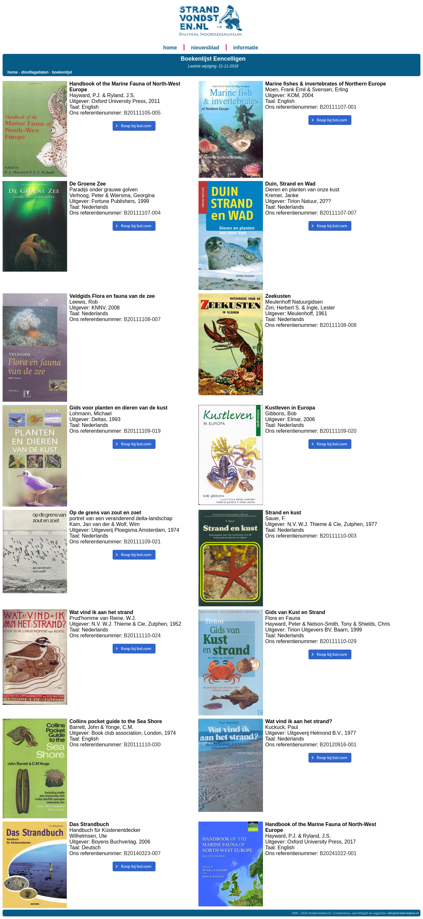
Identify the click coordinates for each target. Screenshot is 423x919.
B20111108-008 (338, 325)
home (170, 47)
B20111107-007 (338, 213)
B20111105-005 (142, 113)
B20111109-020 (338, 431)
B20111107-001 (338, 107)
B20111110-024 (142, 635)
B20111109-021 (142, 541)
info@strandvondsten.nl (403, 913)
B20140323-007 (142, 853)
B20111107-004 (142, 213)
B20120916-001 (338, 744)
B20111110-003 (338, 536)
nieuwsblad (205, 47)
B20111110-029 (338, 641)
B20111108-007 (142, 319)
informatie (245, 47)
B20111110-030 (142, 744)
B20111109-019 (142, 431)
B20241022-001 (338, 853)
